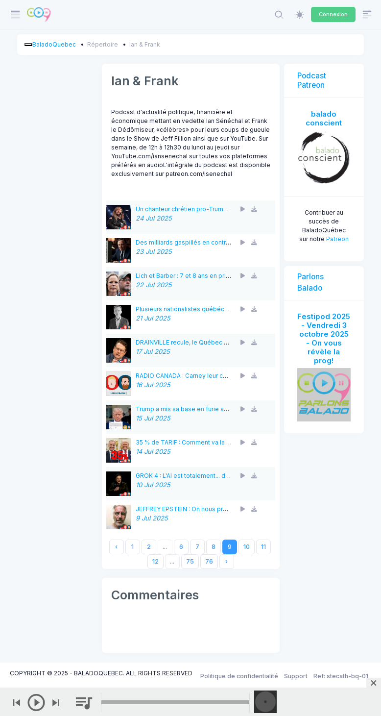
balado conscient (324, 118)
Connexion (333, 14)
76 (209, 561)
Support (296, 676)
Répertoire (102, 44)
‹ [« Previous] (116, 546)
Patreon (337, 239)
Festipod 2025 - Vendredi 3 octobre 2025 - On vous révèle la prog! (323, 338)
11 (263, 546)
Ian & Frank (144, 44)
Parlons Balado (310, 282)
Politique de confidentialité (239, 676)
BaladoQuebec (54, 44)
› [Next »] (226, 561)
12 (155, 561)
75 (190, 561)
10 (246, 546)
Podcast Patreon (311, 80)
